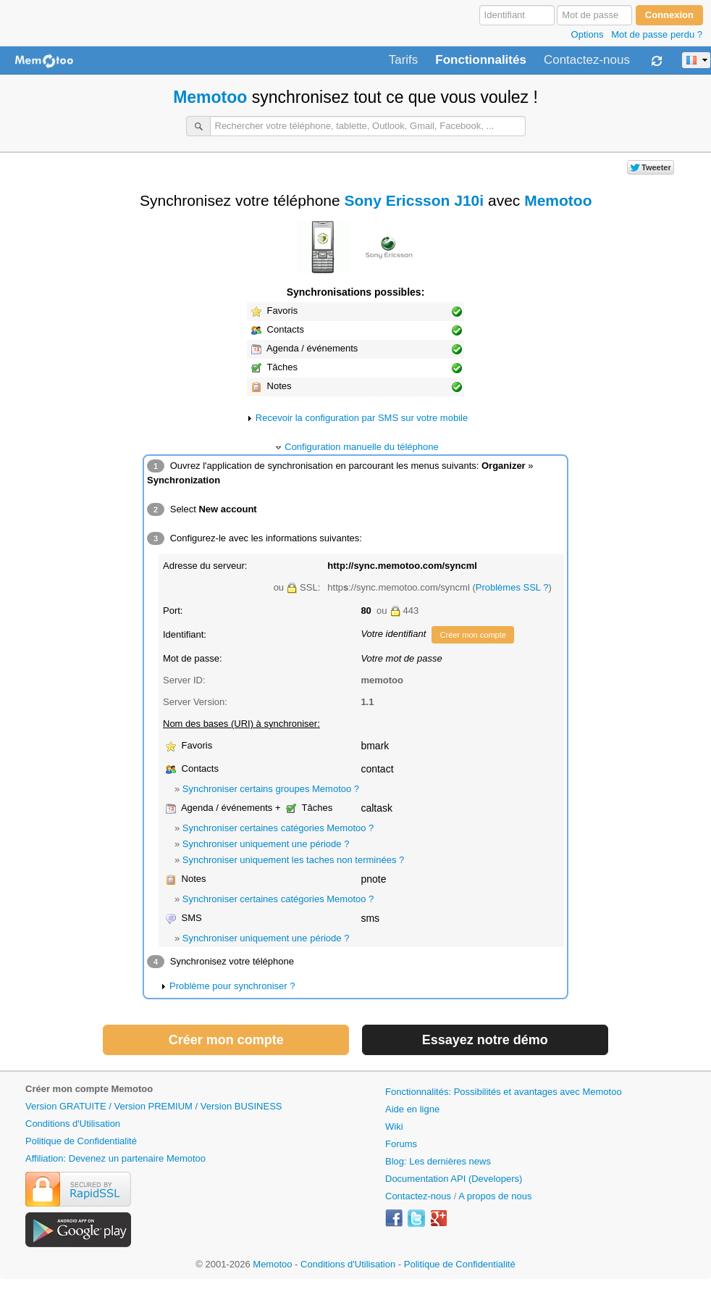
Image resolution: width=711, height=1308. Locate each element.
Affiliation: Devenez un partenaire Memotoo (115, 1158)
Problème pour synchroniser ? (232, 985)
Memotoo (210, 97)
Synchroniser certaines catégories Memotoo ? (278, 827)
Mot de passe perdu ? (656, 34)
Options (587, 34)
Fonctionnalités (480, 60)
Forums (401, 1143)
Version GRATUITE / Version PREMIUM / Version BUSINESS (153, 1106)
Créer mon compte (472, 634)
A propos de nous (494, 1196)
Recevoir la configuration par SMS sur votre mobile (362, 417)
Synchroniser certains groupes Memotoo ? (270, 788)
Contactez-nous (587, 60)
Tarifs (403, 60)
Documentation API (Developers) (453, 1178)
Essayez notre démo (485, 1040)
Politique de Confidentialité (81, 1141)
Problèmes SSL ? (512, 587)
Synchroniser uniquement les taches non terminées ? (293, 859)
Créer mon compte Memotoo (89, 1088)
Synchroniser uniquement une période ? (266, 843)
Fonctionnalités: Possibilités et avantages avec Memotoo (503, 1091)
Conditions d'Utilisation (72, 1123)
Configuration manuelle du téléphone (362, 446)
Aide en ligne (412, 1109)
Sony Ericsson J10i (414, 200)
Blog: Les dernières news (438, 1161)
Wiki (394, 1126)
